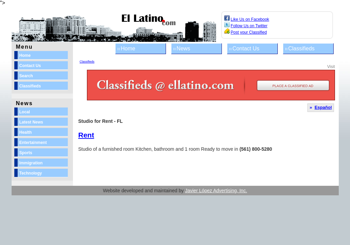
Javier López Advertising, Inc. (216, 190)
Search (26, 76)
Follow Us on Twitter (249, 25)
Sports (25, 152)
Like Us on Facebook (250, 19)
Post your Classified (249, 32)
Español (323, 107)
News (183, 48)
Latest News (31, 122)
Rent (86, 135)
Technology (30, 173)
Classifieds (301, 48)
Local (24, 112)
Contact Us (245, 48)
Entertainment (33, 142)
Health (25, 132)
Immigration (31, 163)
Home (128, 48)
